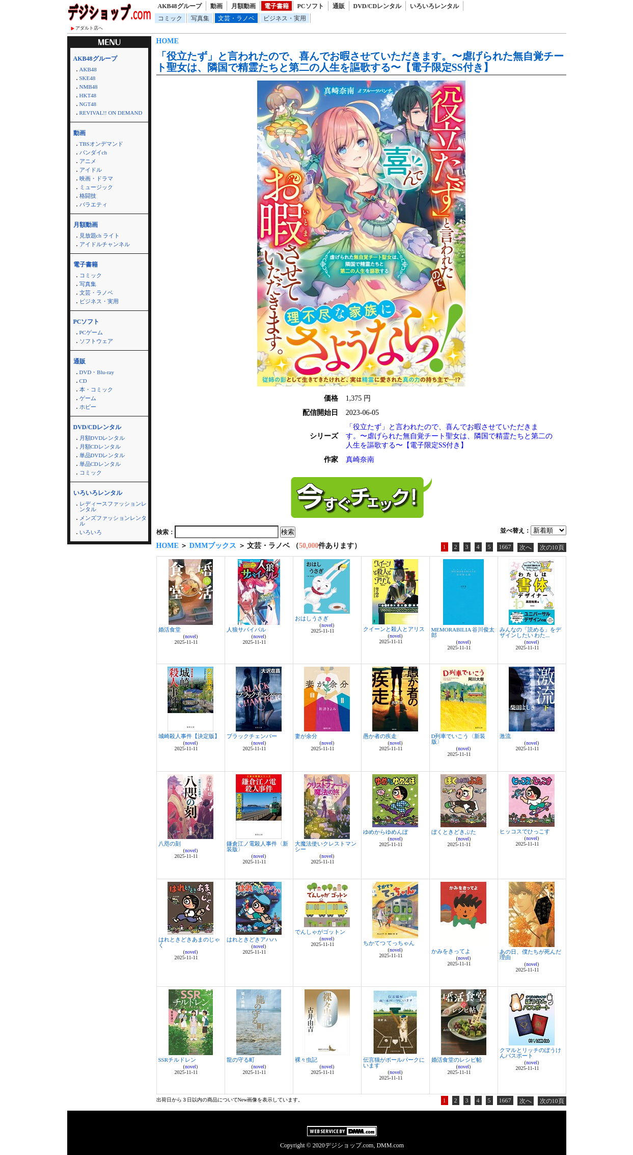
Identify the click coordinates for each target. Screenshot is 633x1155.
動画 (216, 6)
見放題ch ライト (99, 235)
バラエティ (93, 204)
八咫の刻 (169, 844)
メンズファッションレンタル (113, 521)
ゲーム (87, 398)
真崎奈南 (360, 459)
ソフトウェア (96, 341)
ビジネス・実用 (284, 18)
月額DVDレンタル (102, 438)
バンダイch (93, 152)
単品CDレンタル (100, 464)
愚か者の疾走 (380, 736)
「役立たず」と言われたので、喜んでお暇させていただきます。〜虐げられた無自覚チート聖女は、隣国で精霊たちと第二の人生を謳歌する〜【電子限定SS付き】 (360, 61)
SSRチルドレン (177, 1060)
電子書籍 (276, 6)
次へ (525, 547)
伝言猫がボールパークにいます (394, 1062)
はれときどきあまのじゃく (189, 942)
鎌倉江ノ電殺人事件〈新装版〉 (257, 846)
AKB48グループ (180, 6)
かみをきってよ (451, 951)
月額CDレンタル (100, 446)
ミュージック (96, 187)
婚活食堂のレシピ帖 (456, 1060)
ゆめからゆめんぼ (385, 832)
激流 (505, 736)
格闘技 (87, 196)
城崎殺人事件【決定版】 (189, 736)
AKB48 (88, 69)
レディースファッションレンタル (113, 506)
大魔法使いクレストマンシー (325, 846)
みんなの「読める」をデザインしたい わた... (530, 632)
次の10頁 (552, 547)
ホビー (87, 407)
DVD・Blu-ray (96, 372)
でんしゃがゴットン (320, 932)
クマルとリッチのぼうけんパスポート (530, 1053)
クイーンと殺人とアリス (394, 629)
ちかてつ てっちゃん (389, 943)
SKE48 (87, 78)
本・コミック (96, 389)
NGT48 (88, 104)
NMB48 (88, 87)
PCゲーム (91, 332)
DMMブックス (213, 545)
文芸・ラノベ (236, 18)
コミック (170, 18)
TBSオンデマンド (101, 144)
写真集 (200, 18)
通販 (339, 6)
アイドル (90, 170)
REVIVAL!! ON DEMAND (111, 113)
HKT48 (88, 95)
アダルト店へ (89, 28)
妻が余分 (306, 736)
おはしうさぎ (311, 618)
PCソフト (310, 6)
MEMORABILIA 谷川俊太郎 (463, 632)
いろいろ (90, 532)
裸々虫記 (306, 1060)
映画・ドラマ (96, 178)
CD (83, 381)
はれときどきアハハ (252, 939)
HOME (167, 41)
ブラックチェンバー (252, 736)
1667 (505, 546)
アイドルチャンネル (104, 244)
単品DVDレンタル (102, 455)
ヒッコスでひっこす (525, 831)
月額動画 (243, 6)
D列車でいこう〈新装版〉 (458, 739)
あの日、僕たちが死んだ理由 (530, 954)
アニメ (87, 161)
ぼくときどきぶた (453, 832)
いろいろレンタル (434, 6)
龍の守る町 (241, 1060)
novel (190, 636)
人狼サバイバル (246, 629)
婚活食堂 (169, 629)
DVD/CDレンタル (377, 6)
